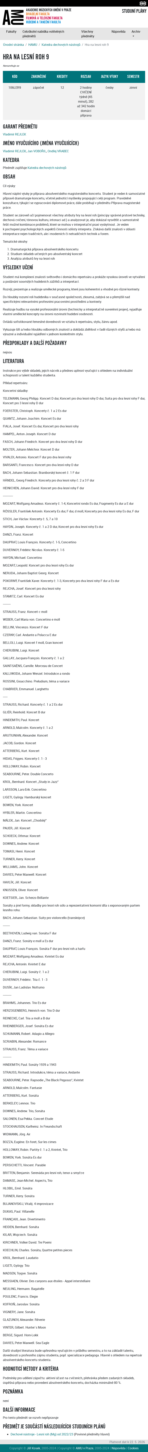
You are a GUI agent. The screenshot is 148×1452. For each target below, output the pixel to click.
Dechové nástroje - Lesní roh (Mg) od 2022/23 (42, 1434)
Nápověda (118, 31)
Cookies (133, 1448)
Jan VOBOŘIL (36, 151)
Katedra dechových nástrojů (61, 45)
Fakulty (11, 31)
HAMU (32, 45)
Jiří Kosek (33, 1448)
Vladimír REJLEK (14, 134)
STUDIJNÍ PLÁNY (134, 11)
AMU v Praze (84, 1448)
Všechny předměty (87, 33)
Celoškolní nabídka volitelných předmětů (43, 33)
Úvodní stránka (13, 45)
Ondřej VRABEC (58, 151)
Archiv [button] (136, 31)
